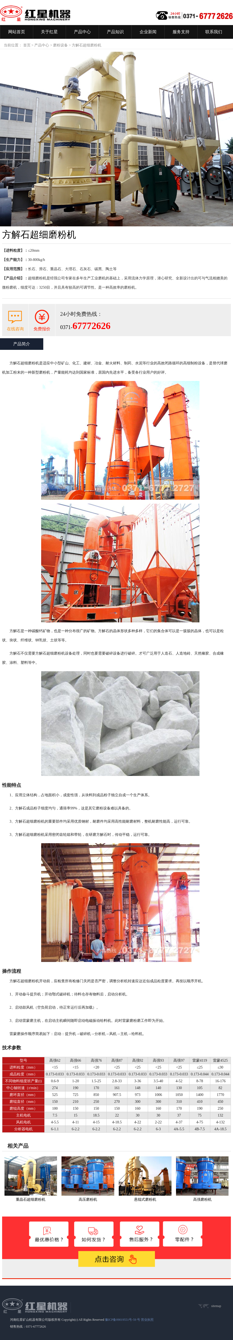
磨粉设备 (60, 45)
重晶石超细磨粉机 (30, 1199)
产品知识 (115, 32)
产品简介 (21, 344)
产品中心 (82, 32)
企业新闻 (148, 32)
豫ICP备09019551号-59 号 (122, 1320)
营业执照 (147, 1320)
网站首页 (16, 32)
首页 (27, 45)
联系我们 (213, 32)
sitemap (216, 1306)
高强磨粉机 (202, 1199)
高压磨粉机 (88, 1199)
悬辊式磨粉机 (145, 1199)
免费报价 (42, 329)
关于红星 (49, 32)
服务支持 (181, 32)
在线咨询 (15, 329)
